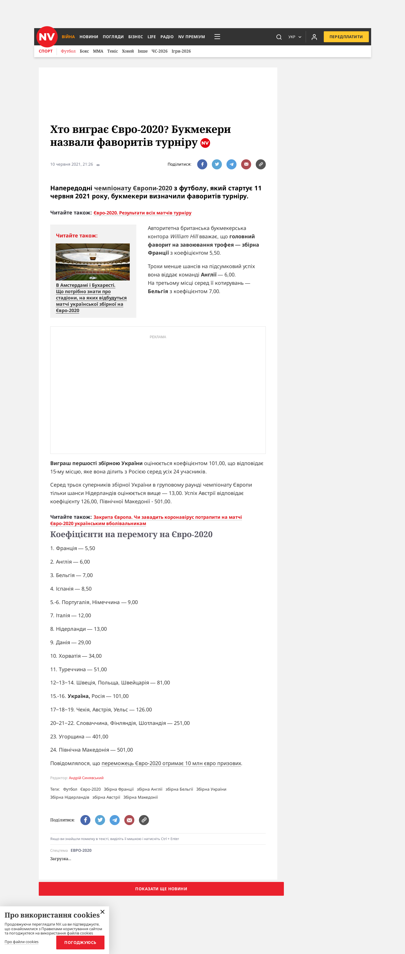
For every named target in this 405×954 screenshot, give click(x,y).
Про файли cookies (21, 942)
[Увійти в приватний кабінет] (313, 36)
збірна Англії (149, 789)
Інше (143, 51)
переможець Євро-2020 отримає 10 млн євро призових (171, 763)
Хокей (128, 51)
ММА (98, 51)
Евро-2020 (81, 850)
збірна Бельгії (179, 789)
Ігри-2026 (181, 51)
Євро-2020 (90, 789)
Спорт (46, 51)
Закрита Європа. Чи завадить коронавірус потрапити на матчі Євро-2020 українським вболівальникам (146, 520)
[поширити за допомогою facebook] (202, 164)
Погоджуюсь (79, 942)
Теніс (112, 51)
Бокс (84, 51)
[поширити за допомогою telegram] (231, 164)
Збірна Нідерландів (69, 797)
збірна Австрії (106, 797)
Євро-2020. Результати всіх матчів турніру (143, 213)
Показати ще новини (161, 888)
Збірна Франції (119, 789)
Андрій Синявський (86, 777)
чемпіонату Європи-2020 (134, 187)
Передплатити (345, 36)
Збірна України (211, 789)
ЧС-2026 (160, 51)
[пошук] (278, 37)
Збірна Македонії (140, 797)
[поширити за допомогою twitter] (217, 164)
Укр (291, 36)
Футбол (68, 51)
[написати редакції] (246, 164)
